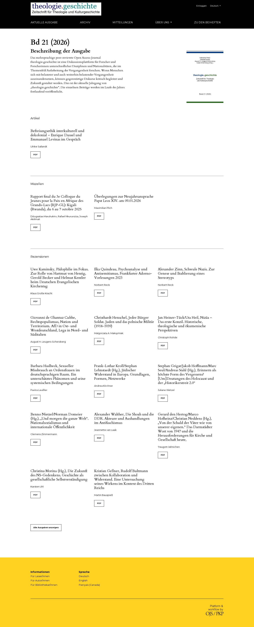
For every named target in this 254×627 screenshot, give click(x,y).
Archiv (85, 22)
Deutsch (216, 5)
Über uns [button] (162, 22)
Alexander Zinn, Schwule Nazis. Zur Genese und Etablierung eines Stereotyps (186, 273)
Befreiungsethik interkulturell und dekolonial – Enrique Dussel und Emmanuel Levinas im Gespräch (57, 135)
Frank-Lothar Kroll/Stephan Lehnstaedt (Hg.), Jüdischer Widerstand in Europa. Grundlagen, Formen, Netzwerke (122, 372)
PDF (35, 155)
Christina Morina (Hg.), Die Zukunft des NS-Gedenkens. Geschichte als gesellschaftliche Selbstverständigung (59, 475)
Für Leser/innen (40, 576)
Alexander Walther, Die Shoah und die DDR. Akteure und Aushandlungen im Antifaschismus (124, 418)
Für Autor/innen (40, 580)
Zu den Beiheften (207, 22)
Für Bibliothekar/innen (44, 584)
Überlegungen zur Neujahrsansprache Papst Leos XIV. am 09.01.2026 (123, 198)
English (83, 580)
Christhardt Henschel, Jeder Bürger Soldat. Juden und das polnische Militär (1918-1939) (124, 321)
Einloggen (202, 5)
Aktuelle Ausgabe (44, 22)
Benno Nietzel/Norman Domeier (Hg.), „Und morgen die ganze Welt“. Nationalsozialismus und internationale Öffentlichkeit (60, 420)
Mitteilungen (123, 22)
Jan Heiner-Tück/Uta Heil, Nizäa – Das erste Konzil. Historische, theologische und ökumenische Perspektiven (185, 324)
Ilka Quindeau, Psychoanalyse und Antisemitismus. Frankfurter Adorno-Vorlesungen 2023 (123, 273)
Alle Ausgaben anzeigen (46, 527)
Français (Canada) (89, 584)
